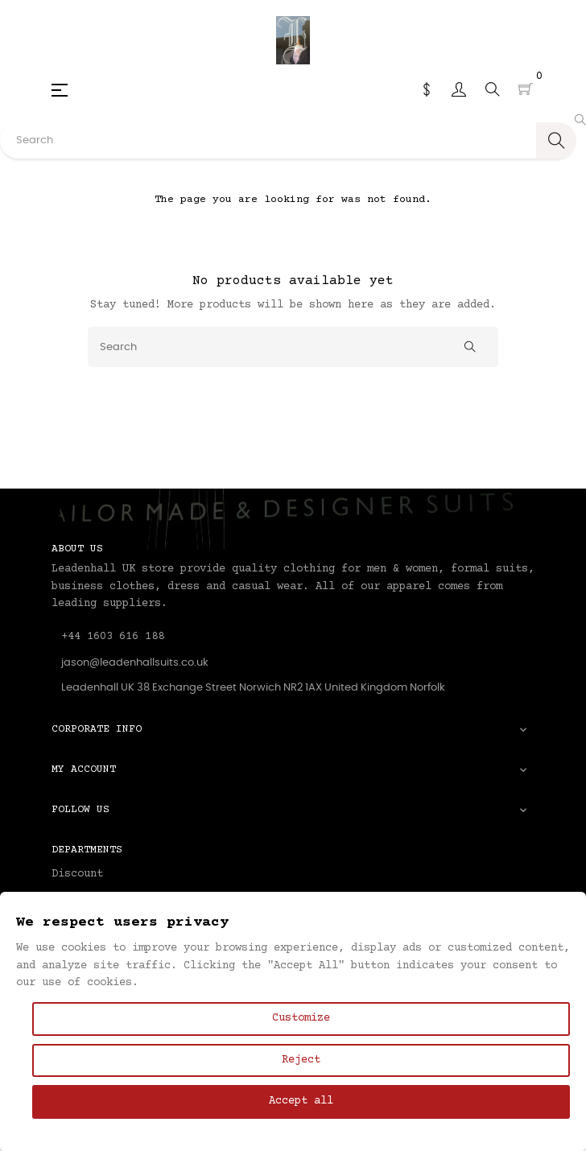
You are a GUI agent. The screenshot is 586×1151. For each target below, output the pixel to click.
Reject (301, 1060)
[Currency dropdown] (427, 89)
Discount (77, 874)
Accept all (301, 1101)
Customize (301, 1018)
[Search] (293, 347)
